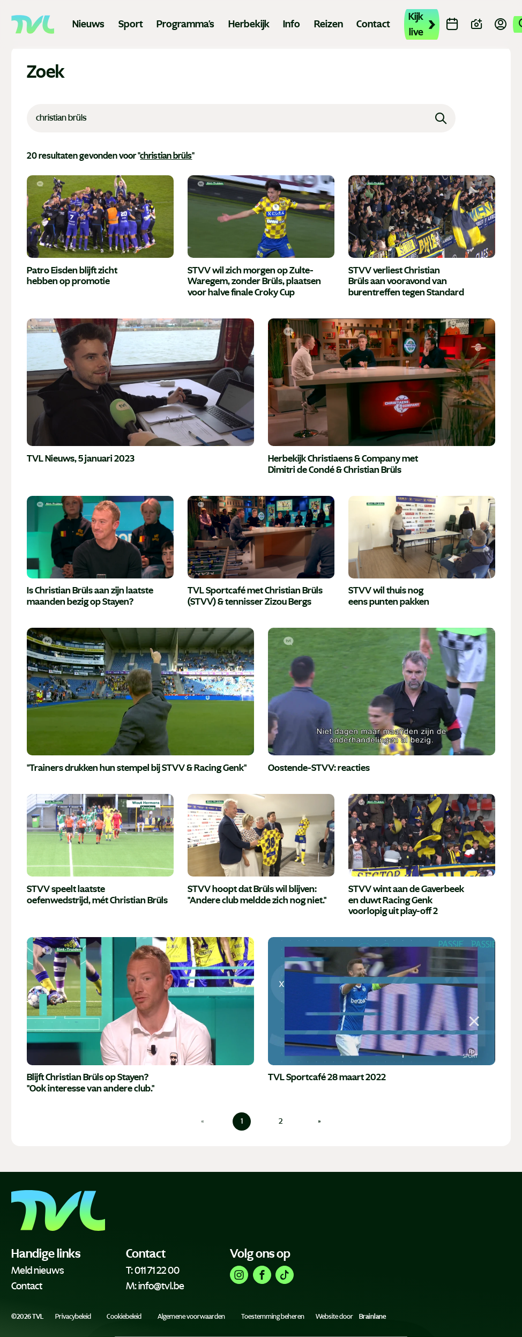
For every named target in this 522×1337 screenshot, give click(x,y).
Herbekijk (249, 24)
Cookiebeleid (124, 1316)
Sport (130, 24)
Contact (373, 24)
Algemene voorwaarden (191, 1316)
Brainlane (372, 1316)
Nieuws (88, 24)
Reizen (328, 24)
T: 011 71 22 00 (153, 1270)
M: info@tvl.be (155, 1286)
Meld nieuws (37, 1270)
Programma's (185, 24)
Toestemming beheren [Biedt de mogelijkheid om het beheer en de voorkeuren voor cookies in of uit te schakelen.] (272, 1316)
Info (291, 24)
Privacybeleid (73, 1316)
